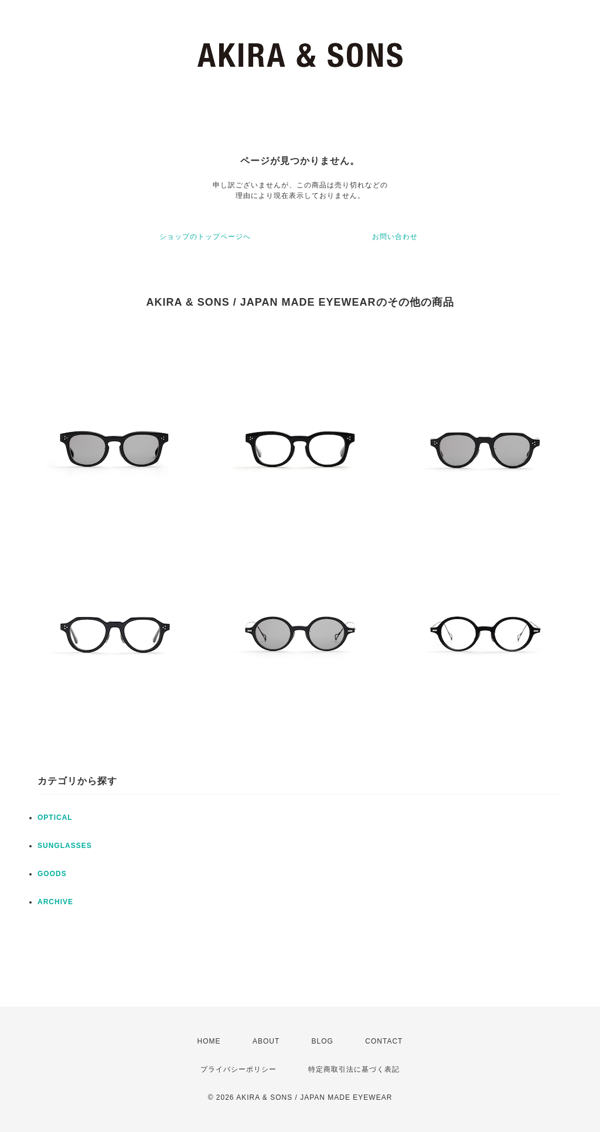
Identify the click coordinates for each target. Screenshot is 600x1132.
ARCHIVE (55, 902)
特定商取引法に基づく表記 (354, 1069)
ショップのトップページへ (205, 236)
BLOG (322, 1041)
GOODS (52, 874)
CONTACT (384, 1041)
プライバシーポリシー (238, 1069)
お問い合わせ (395, 236)
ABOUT (266, 1041)
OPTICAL (55, 817)
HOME (209, 1041)
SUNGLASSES (65, 846)
